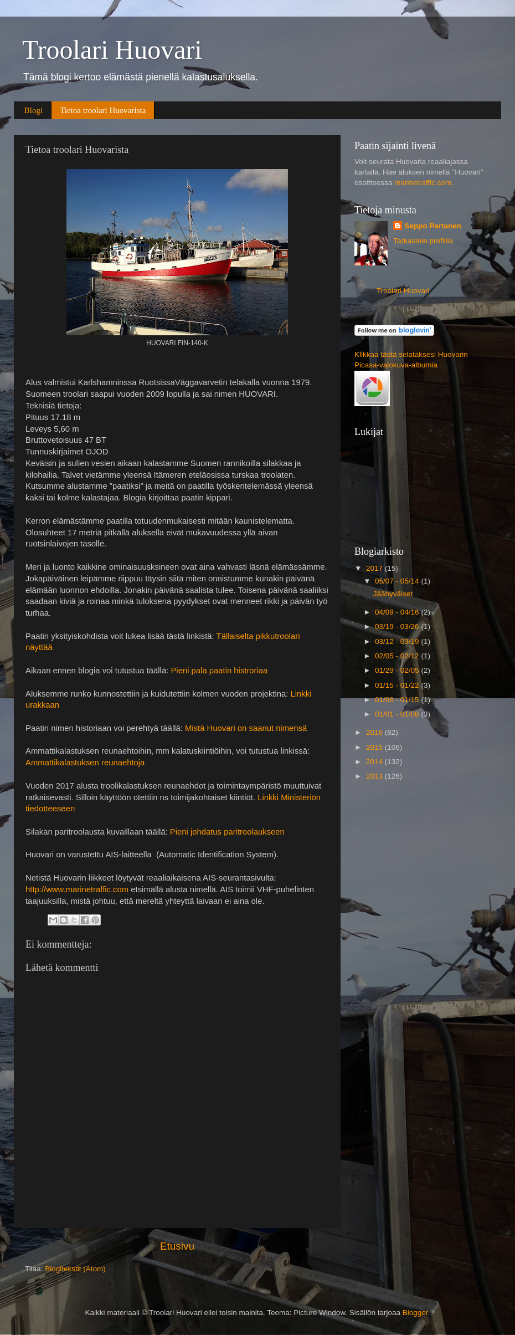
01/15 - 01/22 (398, 685)
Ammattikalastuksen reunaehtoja (85, 762)
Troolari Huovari (112, 49)
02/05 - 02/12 (398, 656)
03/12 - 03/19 (398, 641)
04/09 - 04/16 (398, 612)
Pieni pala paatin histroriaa (219, 670)
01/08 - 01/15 (398, 699)
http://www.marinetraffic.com (76, 889)
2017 (375, 568)
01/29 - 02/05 (398, 670)
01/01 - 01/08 (398, 714)
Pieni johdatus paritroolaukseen (227, 831)
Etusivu (177, 1246)
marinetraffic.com (422, 182)
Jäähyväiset (393, 594)
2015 (375, 747)
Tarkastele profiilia (423, 241)
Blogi (33, 110)
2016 (375, 732)
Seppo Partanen (432, 226)
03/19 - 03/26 (398, 626)
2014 (375, 762)
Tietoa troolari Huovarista (103, 110)
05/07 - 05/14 (398, 581)
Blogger (415, 1312)
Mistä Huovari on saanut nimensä (246, 728)
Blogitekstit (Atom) (75, 1269)
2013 (375, 776)
